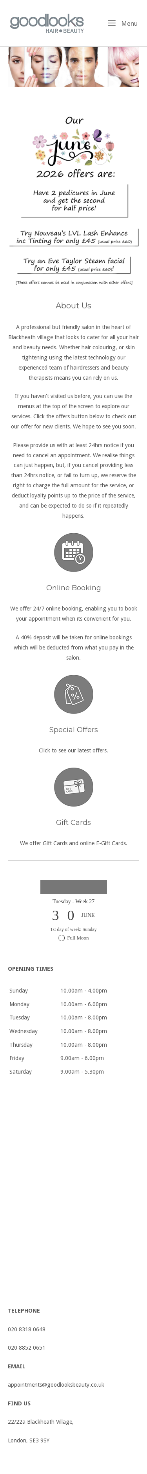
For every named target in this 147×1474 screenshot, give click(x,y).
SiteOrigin (85, 1464)
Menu (123, 23)
